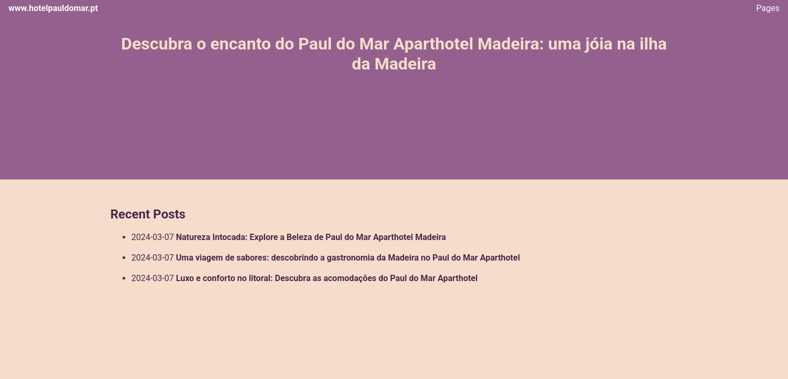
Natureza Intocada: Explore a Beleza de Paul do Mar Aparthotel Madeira (311, 237)
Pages (768, 8)
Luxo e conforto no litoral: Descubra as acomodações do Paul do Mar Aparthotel (327, 278)
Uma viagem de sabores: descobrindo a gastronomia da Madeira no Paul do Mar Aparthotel (348, 258)
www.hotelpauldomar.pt (53, 8)
